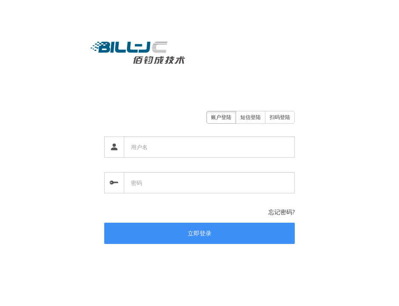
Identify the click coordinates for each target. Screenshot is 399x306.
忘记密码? (281, 212)
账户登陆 (221, 117)
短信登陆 (250, 117)
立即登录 (199, 233)
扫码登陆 (280, 117)
